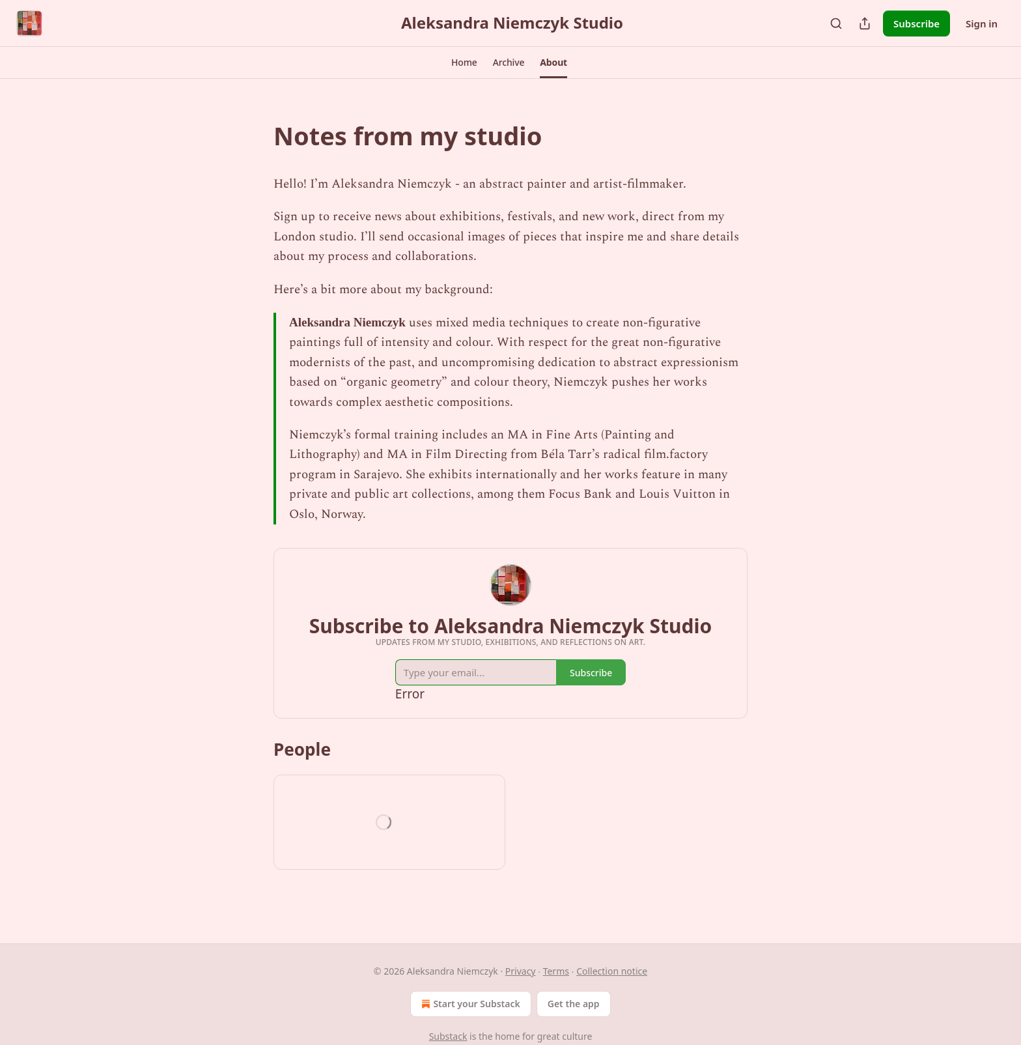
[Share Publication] (865, 23)
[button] (464, 62)
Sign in (982, 23)
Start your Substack (469, 1004)
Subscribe (916, 23)
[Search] (836, 23)
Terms (556, 971)
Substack (448, 1036)
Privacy (520, 971)
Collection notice (611, 971)
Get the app (574, 1003)
